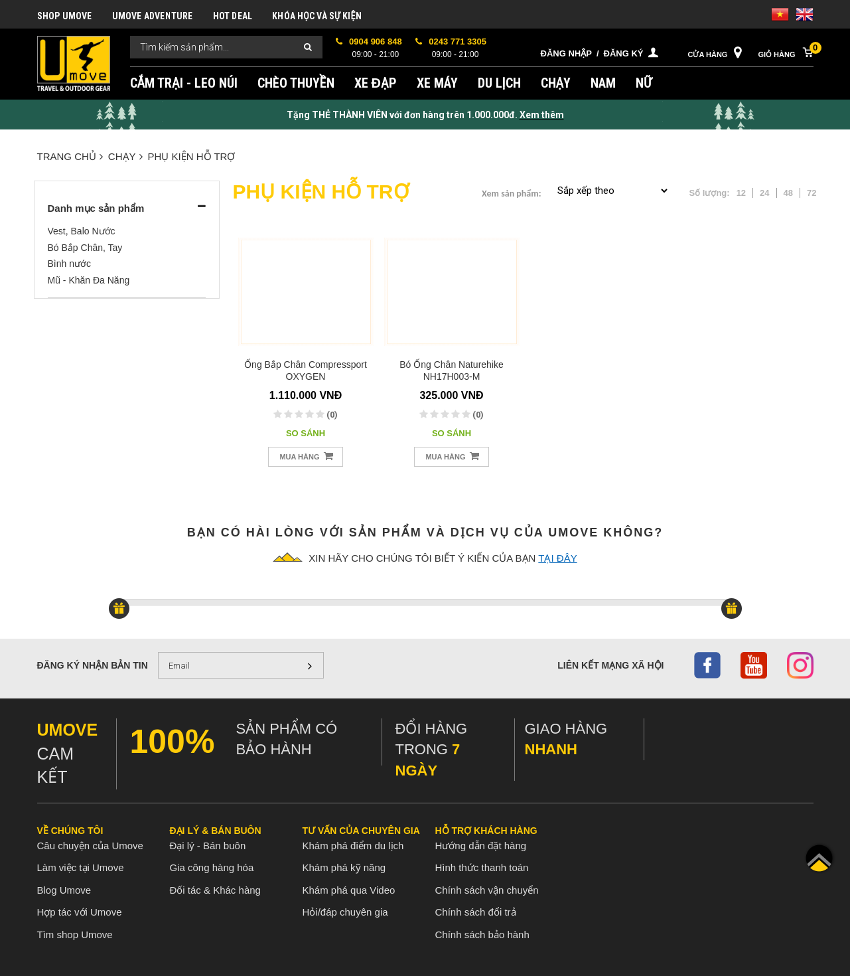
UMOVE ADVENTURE (152, 16)
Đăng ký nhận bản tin (92, 665)
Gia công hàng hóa (212, 867)
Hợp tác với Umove (79, 912)
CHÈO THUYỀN (295, 83)
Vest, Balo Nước (81, 231)
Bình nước (69, 263)
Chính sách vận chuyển (487, 890)
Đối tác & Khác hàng (215, 890)
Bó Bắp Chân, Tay (85, 247)
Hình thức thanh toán (482, 867)
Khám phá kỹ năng (344, 867)
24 (764, 193)
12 (741, 193)
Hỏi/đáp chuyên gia (345, 912)
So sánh (305, 433)
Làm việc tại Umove (80, 867)
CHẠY (556, 83)
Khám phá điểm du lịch (353, 845)
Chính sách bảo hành (482, 934)
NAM (603, 83)
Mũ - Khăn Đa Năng (89, 280)
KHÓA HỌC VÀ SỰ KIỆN (317, 16)
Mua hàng (305, 456)
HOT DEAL (233, 16)
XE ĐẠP (375, 83)
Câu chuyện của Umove (90, 845)
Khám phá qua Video (349, 890)
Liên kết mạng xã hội (610, 665)
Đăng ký (624, 53)
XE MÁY (437, 83)
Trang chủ (70, 156)
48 (788, 193)
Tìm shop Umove (75, 934)
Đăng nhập (566, 53)
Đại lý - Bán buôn (208, 845)
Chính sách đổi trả (475, 912)
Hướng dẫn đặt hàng (481, 845)
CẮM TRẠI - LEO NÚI (184, 83)
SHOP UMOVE (64, 16)
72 (811, 193)
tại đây (557, 558)
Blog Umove (64, 890)
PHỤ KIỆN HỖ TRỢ (192, 156)
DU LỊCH (499, 83)
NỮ (644, 83)
